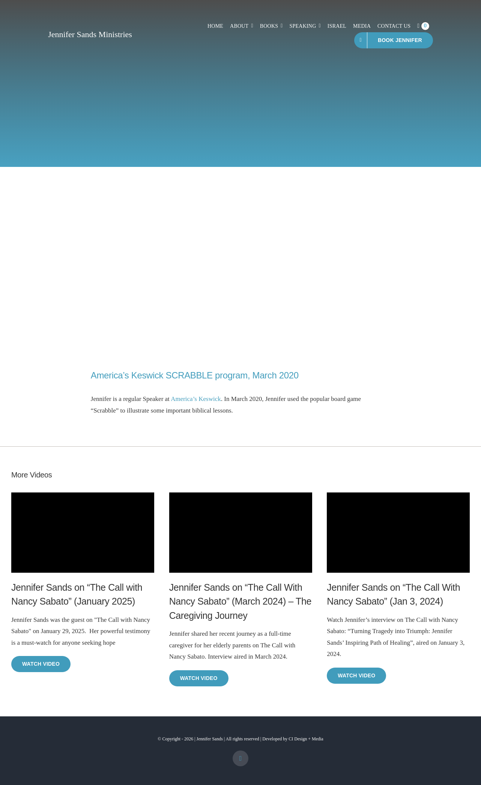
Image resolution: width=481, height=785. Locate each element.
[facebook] (240, 758)
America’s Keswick (196, 398)
